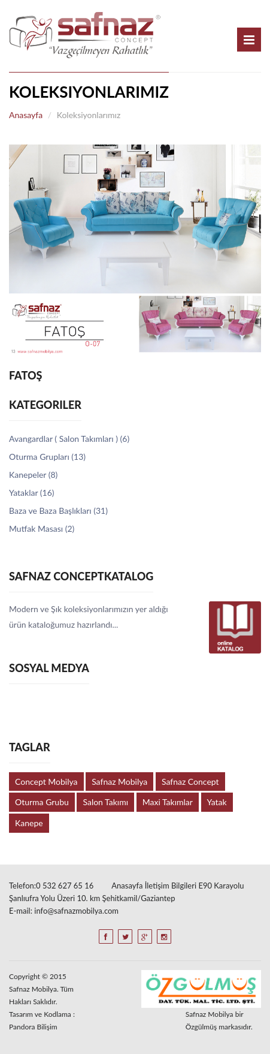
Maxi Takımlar (167, 802)
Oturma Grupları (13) (47, 456)
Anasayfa (26, 115)
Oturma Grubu (42, 802)
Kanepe (29, 823)
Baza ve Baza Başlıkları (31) (58, 510)
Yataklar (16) (31, 492)
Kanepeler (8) (33, 474)
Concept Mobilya (46, 781)
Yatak (217, 802)
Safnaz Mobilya (119, 781)
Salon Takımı (105, 802)
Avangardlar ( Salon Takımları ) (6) (69, 438)
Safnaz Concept (190, 781)
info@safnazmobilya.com (76, 911)
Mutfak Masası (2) (41, 528)
